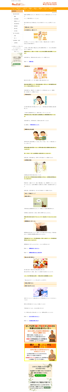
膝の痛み (15, 28)
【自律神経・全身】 (16, 40)
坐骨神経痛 (15, 18)
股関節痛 (15, 26)
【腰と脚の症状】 (16, 13)
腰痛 (14, 16)
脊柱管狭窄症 (16, 23)
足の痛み (15, 30)
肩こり (15, 38)
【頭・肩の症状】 (16, 33)
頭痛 (14, 35)
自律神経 (15, 42)
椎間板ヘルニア (16, 21)
